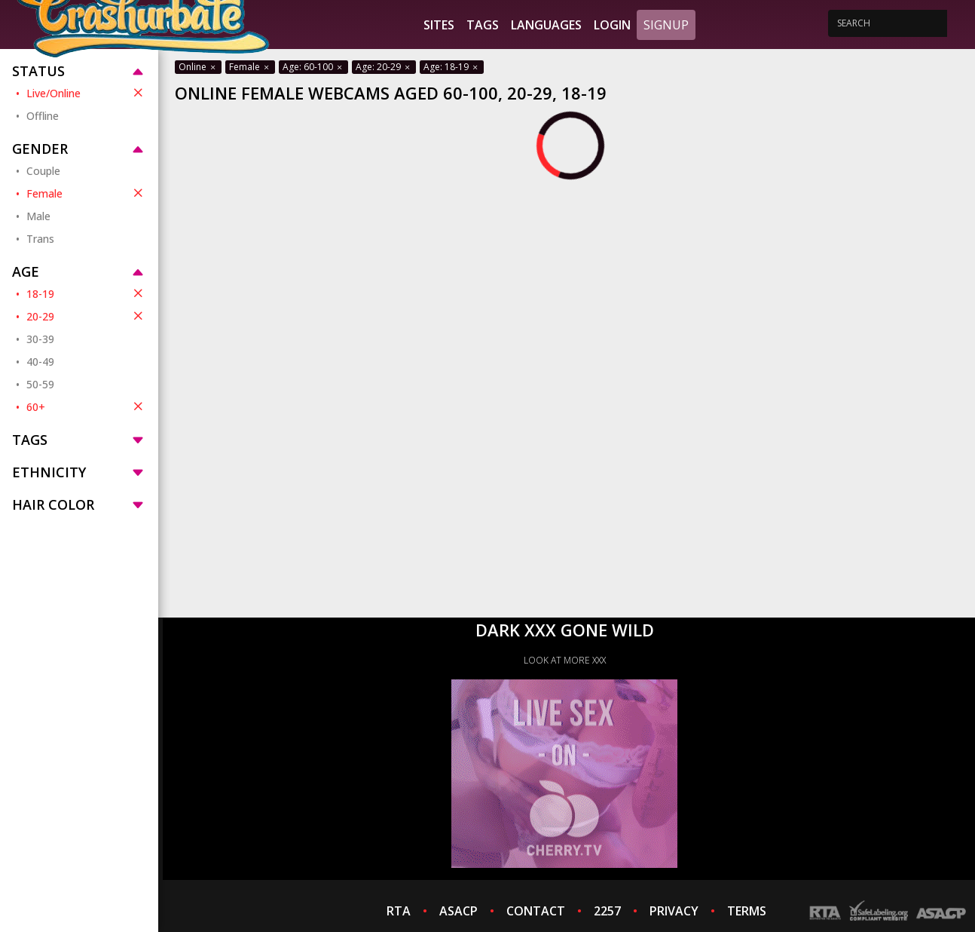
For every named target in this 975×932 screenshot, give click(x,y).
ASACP (458, 911)
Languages (546, 25)
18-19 (86, 293)
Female (86, 193)
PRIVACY (673, 911)
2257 (607, 911)
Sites (438, 25)
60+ (86, 406)
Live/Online (86, 92)
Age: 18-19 (451, 66)
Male (38, 216)
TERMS (746, 911)
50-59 (40, 384)
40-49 (40, 361)
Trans (40, 238)
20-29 (86, 316)
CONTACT (535, 911)
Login (612, 25)
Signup (666, 25)
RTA (399, 911)
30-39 (40, 339)
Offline (42, 116)
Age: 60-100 (313, 66)
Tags (482, 25)
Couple (43, 171)
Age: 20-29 (384, 66)
